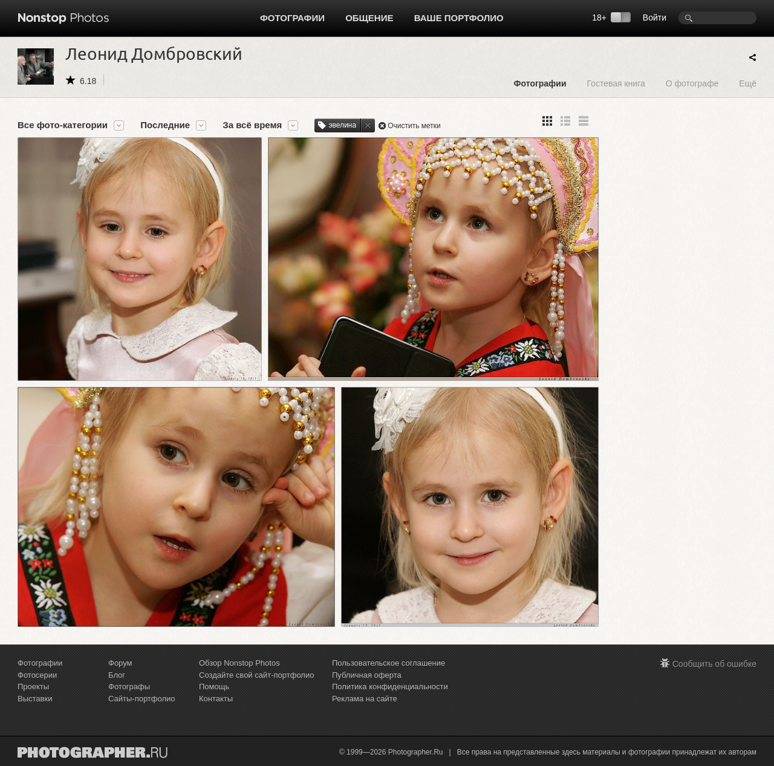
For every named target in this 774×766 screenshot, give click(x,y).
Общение (369, 18)
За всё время (252, 125)
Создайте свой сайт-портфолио (256, 675)
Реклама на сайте (364, 698)
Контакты (216, 698)
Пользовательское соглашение (388, 662)
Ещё (747, 83)
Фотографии (292, 18)
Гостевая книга (616, 83)
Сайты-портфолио (141, 698)
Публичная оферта (367, 675)
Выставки (35, 698)
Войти (654, 17)
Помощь (214, 686)
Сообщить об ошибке (714, 664)
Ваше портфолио (459, 18)
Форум (120, 662)
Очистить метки (414, 126)
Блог (116, 675)
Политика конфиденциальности (390, 686)
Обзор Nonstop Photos (239, 662)
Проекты (33, 686)
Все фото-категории (63, 125)
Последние (165, 125)
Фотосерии (37, 675)
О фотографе (692, 83)
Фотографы (129, 686)
